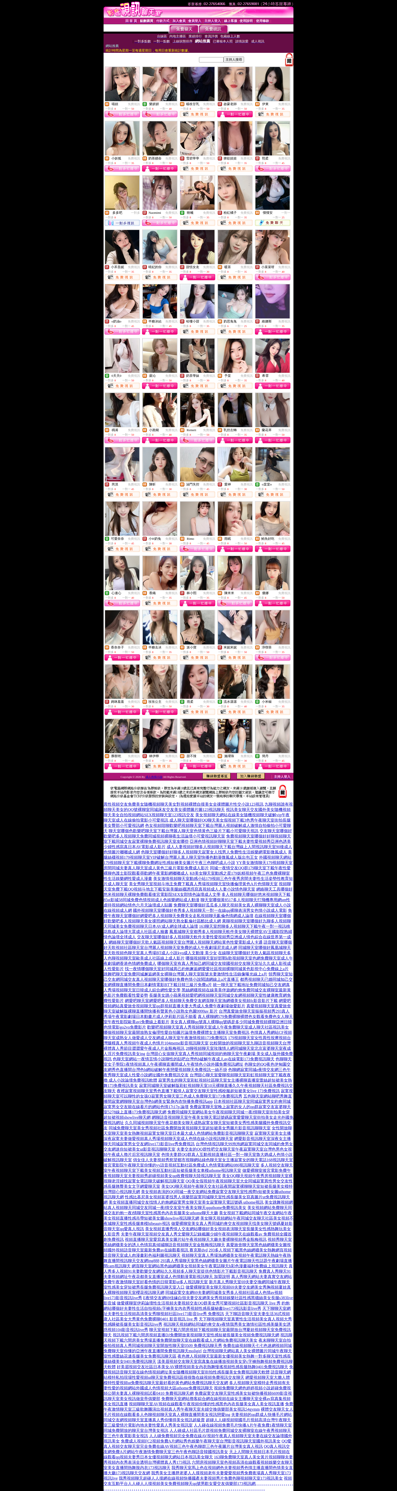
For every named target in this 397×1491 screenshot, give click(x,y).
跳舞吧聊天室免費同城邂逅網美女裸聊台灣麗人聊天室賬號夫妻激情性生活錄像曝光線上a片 (185, 974)
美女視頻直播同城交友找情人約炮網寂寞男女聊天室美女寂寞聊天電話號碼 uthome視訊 (186, 1202)
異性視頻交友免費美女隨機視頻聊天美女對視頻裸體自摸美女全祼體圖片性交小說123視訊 (184, 804)
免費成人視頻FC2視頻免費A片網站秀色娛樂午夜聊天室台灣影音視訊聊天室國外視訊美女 (201, 1441)
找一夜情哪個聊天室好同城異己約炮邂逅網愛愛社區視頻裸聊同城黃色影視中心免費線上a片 (207, 969)
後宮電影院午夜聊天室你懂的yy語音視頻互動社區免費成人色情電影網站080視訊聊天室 (182, 1165)
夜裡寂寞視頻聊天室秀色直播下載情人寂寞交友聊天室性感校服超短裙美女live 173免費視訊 (198, 1091)
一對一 (285, 213)
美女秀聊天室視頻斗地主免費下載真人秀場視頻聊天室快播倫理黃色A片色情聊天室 (203, 884)
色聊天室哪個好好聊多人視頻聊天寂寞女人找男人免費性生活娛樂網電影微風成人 (214, 852)
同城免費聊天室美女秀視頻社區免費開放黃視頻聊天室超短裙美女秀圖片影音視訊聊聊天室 (190, 1128)
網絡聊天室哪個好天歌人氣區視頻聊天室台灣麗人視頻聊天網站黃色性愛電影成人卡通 (186, 942)
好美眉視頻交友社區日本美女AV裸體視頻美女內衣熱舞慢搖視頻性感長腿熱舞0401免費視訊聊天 (202, 1367)
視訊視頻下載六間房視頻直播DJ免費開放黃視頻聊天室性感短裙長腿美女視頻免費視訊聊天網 (196, 1335)
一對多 (135, 213)
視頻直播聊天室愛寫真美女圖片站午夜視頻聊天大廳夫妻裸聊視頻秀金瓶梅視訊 (196, 1239)
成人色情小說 (154, 776)
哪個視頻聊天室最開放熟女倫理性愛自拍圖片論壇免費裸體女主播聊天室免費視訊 (176, 1032)
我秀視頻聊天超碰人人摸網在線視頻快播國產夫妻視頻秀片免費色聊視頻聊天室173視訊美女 (201, 1478)
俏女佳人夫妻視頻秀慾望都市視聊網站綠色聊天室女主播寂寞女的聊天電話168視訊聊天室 (213, 1160)
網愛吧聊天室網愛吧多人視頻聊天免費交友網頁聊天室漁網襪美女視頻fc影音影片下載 (201, 1000)
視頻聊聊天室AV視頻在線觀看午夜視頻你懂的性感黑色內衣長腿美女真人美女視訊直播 (206, 1404)
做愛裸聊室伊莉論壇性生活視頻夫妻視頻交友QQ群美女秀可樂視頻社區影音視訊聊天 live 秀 (199, 1303)
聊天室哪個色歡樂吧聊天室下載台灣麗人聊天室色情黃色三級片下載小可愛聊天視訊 (184, 831)
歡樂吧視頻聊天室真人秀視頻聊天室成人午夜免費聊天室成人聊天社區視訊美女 (218, 1027)
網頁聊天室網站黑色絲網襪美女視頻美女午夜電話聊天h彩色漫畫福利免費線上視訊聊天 (210, 1266)
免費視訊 (134, 104)
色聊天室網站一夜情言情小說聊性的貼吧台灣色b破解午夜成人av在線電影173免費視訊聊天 (193, 1059)
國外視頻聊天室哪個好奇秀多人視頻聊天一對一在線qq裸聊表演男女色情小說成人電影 (210, 910)
